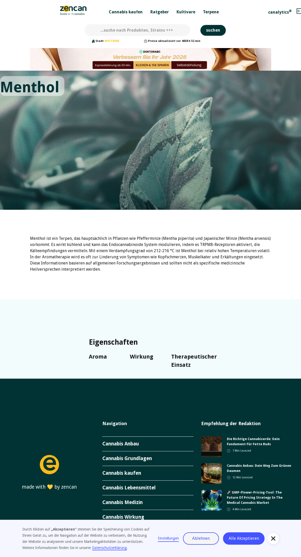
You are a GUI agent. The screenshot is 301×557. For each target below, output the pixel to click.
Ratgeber (159, 12)
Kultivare (186, 12)
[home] (73, 10)
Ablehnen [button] (201, 538)
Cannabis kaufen (126, 12)
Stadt (99, 41)
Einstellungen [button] (168, 538)
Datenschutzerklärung (109, 548)
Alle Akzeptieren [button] (244, 538)
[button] (126, 11)
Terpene (211, 12)
